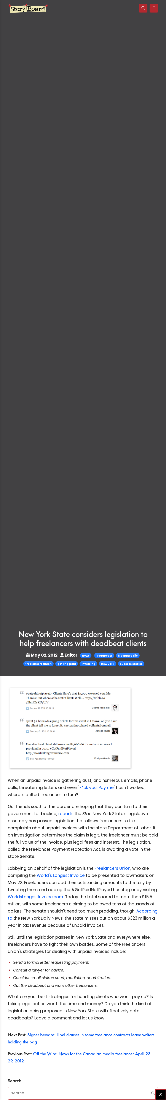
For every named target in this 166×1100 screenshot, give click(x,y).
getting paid (66, 664)
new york (107, 664)
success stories (131, 664)
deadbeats (104, 655)
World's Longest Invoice (61, 875)
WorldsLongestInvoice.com (35, 897)
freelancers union (38, 664)
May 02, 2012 (42, 655)
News (85, 655)
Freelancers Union (112, 868)
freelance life (128, 655)
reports (65, 814)
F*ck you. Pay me (97, 787)
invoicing (88, 664)
